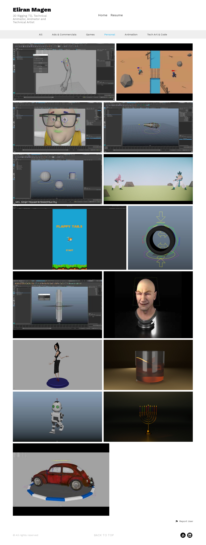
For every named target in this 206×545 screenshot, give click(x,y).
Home (102, 15)
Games (90, 34)
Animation (131, 34)
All (40, 34)
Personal (109, 34)
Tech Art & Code (157, 34)
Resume (117, 15)
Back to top (104, 535)
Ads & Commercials (64, 34)
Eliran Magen (32, 9)
